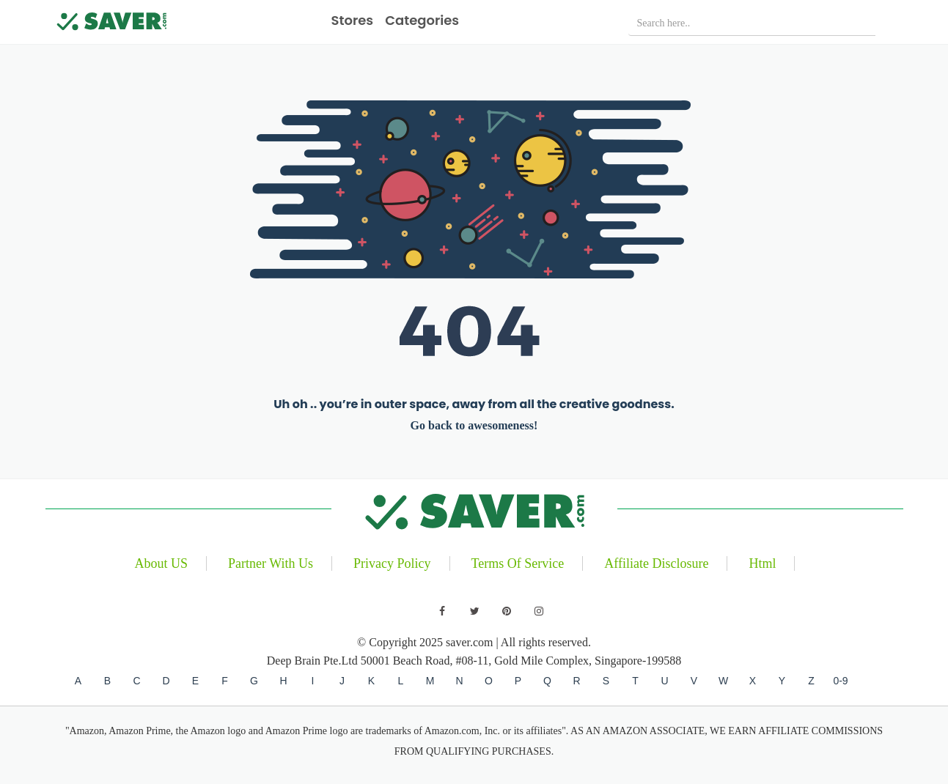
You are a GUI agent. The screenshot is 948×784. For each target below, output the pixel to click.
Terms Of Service (518, 563)
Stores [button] (352, 20)
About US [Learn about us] (161, 563)
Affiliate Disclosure (656, 563)
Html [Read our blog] (762, 563)
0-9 (840, 681)
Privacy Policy (392, 563)
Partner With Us (270, 563)
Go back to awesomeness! (474, 425)
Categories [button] (422, 20)
